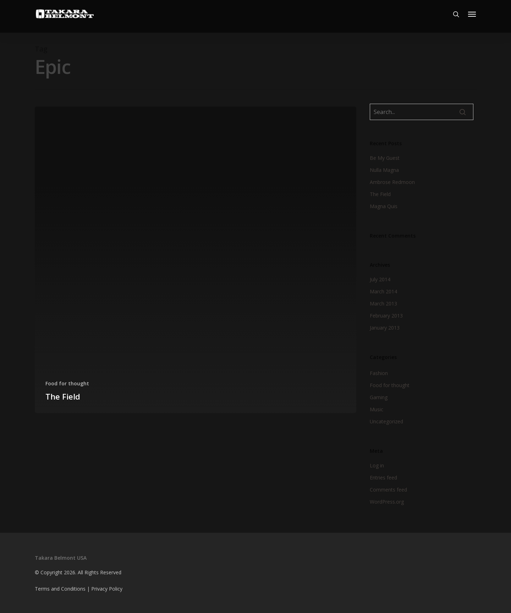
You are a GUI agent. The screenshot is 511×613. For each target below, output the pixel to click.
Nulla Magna (384, 170)
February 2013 (386, 315)
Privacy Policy (106, 588)
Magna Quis (383, 206)
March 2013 (383, 303)
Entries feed (383, 477)
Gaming (379, 397)
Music (376, 409)
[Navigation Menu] (472, 16)
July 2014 (380, 279)
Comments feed (388, 489)
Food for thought (67, 383)
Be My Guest (385, 157)
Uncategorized (386, 421)
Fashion (379, 373)
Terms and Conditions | (63, 588)
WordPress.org (387, 501)
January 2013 (385, 327)
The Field (380, 194)
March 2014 (383, 291)
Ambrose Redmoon (392, 182)
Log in (377, 465)
